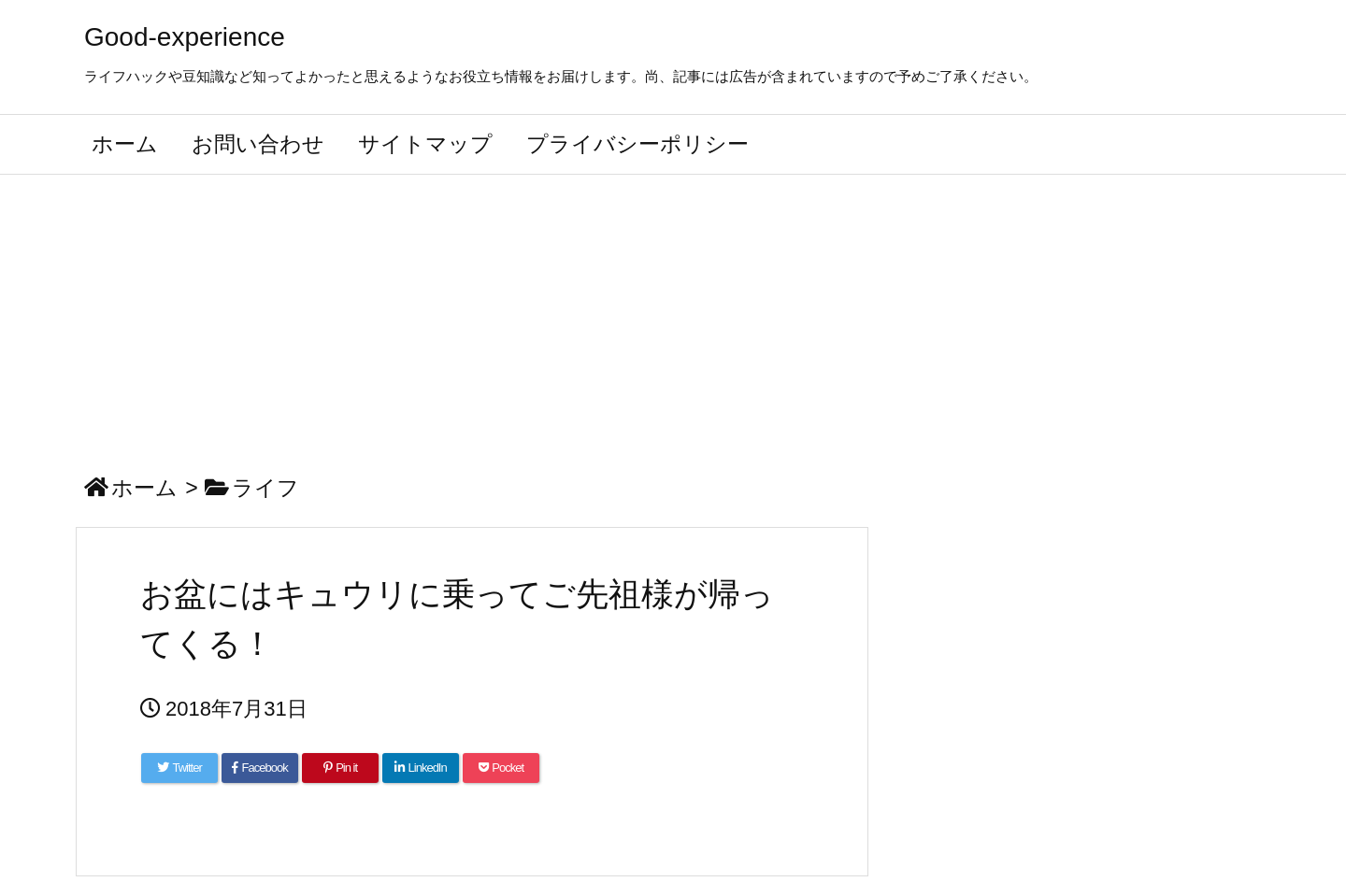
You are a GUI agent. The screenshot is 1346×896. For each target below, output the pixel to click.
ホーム (144, 488)
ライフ (265, 488)
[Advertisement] (673, 315)
